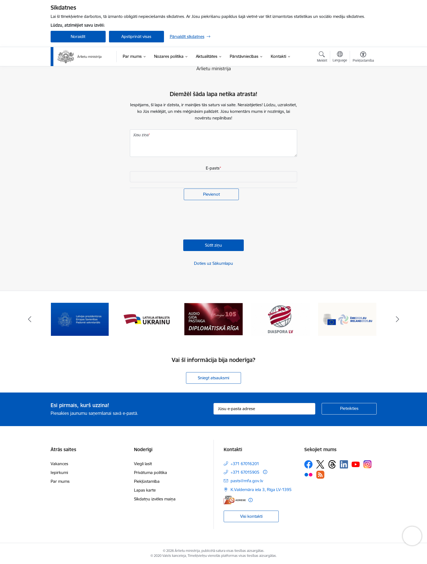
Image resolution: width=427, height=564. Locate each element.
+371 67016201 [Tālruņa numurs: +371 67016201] (245, 463)
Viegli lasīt (143, 463)
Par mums (60, 481)
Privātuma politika (150, 472)
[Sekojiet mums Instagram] (367, 464)
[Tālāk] (397, 319)
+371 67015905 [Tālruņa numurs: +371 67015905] (245, 472)
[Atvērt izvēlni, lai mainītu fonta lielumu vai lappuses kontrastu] (363, 57)
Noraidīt (78, 36)
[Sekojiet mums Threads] (332, 464)
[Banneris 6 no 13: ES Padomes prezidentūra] (347, 318)
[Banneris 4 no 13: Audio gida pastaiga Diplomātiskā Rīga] (213, 318)
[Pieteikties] (349, 409)
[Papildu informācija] (265, 472)
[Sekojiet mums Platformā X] (320, 464)
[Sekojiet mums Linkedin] (344, 464)
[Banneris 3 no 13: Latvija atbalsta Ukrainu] (146, 318)
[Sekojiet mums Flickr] (308, 474)
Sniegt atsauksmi (213, 377)
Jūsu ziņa (141, 134)
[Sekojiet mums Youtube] (356, 464)
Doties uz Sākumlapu (213, 263)
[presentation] (172, 220)
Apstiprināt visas (136, 36)
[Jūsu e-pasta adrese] (264, 409)
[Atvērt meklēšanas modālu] (322, 57)
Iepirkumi (59, 472)
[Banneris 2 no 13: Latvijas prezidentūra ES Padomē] (80, 318)
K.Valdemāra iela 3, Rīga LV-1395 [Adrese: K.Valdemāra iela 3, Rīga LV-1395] (261, 489)
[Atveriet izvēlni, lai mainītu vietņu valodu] (340, 57)
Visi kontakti (251, 516)
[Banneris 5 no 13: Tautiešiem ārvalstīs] (280, 318)
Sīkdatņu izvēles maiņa (155, 499)
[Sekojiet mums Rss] (320, 475)
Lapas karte (145, 490)
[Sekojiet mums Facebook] (308, 464)
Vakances (59, 463)
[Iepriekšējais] (29, 319)
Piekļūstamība (147, 481)
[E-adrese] (235, 500)
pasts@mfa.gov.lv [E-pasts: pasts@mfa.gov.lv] (247, 480)
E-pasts (213, 168)
